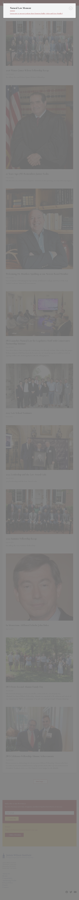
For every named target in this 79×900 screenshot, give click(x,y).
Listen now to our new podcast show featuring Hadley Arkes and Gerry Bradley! (36, 13)
